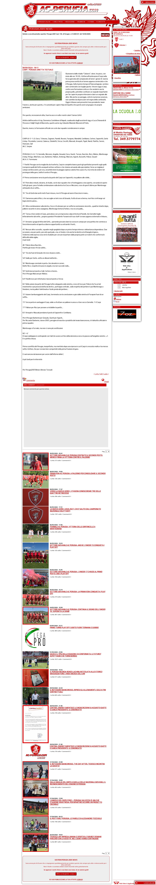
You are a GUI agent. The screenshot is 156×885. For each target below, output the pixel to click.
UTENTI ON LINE (149, 883)
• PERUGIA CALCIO (43, 22)
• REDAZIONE (70, 22)
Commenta (29, 380)
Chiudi (105, 382)
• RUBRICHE (81, 22)
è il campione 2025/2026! (126, 89)
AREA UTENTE (150, 2)
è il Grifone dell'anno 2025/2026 (124, 96)
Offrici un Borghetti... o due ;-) (66, 57)
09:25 (117, 301)
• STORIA (91, 22)
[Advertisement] (120, 192)
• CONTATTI (100, 22)
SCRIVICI (79, 63)
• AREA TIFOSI (58, 22)
